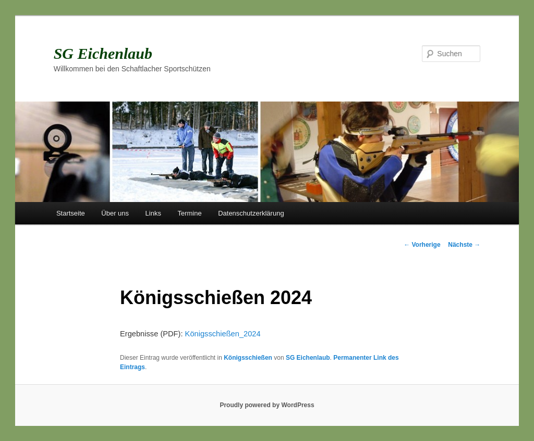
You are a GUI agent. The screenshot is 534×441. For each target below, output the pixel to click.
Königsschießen (248, 357)
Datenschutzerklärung (251, 213)
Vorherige (422, 244)
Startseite (70, 213)
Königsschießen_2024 (223, 334)
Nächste (464, 244)
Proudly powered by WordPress (267, 405)
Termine (189, 213)
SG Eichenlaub (103, 53)
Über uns (115, 213)
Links (153, 213)
